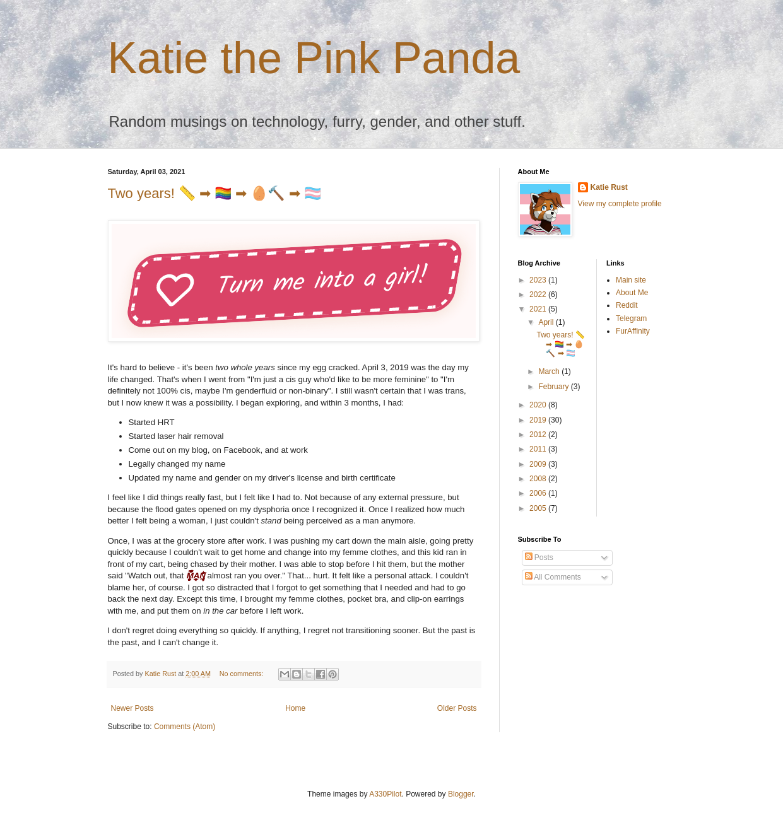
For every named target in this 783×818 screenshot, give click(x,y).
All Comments (553, 577)
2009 (538, 464)
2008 (538, 478)
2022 (538, 294)
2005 (538, 508)
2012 (538, 434)
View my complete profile (620, 203)
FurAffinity (633, 331)
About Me (632, 292)
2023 (538, 280)
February (554, 386)
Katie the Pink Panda (314, 58)
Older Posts (457, 708)
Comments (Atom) (184, 726)
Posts (539, 557)
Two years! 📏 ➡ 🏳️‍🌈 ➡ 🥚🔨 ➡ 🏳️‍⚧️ (214, 193)
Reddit (627, 305)
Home (295, 708)
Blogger (461, 794)
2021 (538, 309)
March (550, 371)
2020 (538, 404)
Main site (631, 280)
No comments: (243, 673)
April (546, 322)
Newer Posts (132, 708)
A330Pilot (385, 794)
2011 (538, 449)
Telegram (631, 318)
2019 (538, 420)
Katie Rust (609, 187)
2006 (538, 493)
